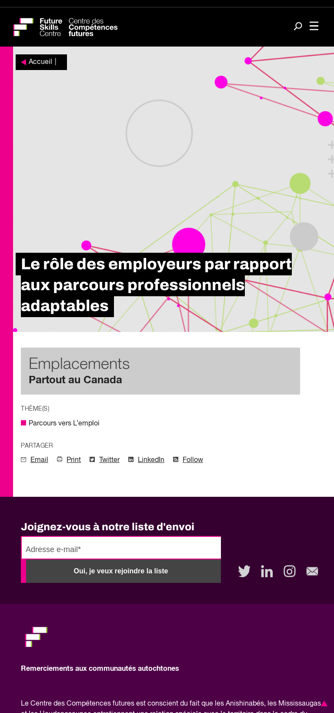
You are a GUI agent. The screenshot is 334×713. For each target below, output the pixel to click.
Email (39, 460)
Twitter (109, 460)
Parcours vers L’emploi (64, 423)
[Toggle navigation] (314, 27)
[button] (322, 703)
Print (74, 460)
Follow (193, 460)
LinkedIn (151, 460)
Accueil (40, 62)
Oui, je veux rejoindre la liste (121, 571)
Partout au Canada (75, 380)
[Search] (298, 27)
